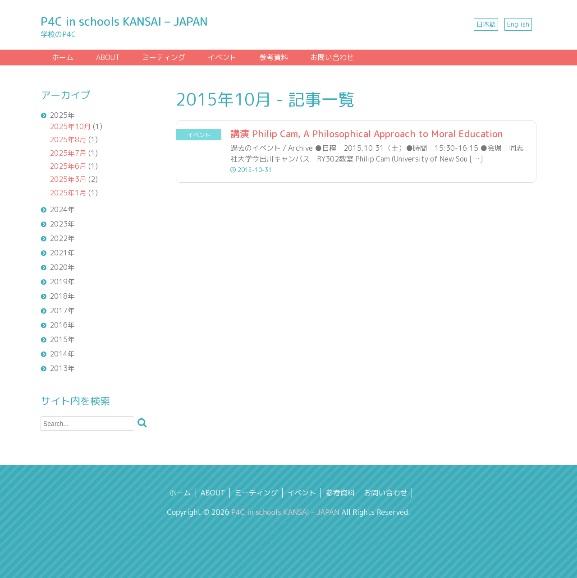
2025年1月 (68, 193)
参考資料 (273, 57)
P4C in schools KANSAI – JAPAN (124, 22)
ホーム (62, 57)
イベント (222, 57)
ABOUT (107, 57)
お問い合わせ (332, 57)
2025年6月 (68, 166)
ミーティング (163, 57)
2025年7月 (68, 153)
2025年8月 (68, 139)
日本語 (485, 24)
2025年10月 (70, 126)
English (518, 24)
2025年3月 (68, 179)
